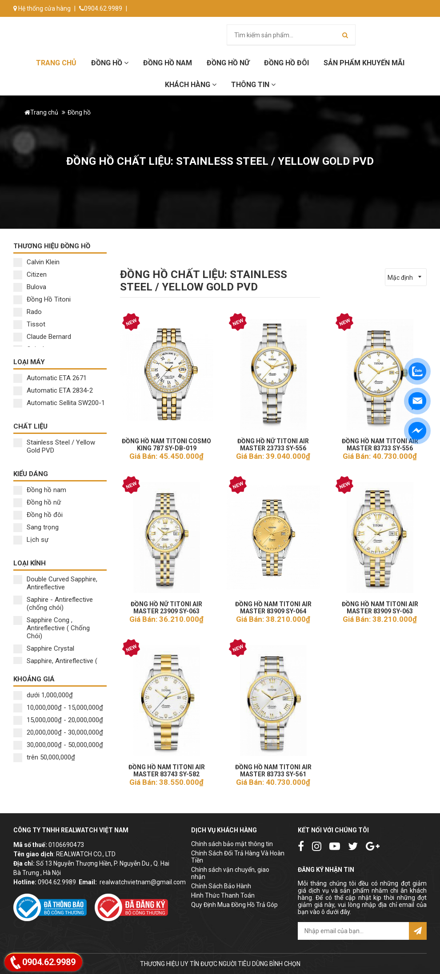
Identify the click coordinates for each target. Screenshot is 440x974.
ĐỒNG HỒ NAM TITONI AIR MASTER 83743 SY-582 (166, 767)
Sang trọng (36, 527)
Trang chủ (56, 63)
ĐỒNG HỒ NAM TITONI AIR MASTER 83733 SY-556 (379, 441)
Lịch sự (30, 540)
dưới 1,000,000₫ (43, 695)
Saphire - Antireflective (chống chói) (53, 604)
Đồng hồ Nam (167, 63)
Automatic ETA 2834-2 (53, 390)
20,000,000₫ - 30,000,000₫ (58, 732)
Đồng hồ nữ (37, 502)
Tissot (29, 324)
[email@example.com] (353, 931)
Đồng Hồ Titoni (42, 299)
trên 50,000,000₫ (44, 757)
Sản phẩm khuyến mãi (364, 63)
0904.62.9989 (100, 8)
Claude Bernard (42, 337)
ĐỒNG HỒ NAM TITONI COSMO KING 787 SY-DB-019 (166, 441)
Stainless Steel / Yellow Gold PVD (54, 446)
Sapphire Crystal (43, 648)
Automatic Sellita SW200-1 (59, 403)
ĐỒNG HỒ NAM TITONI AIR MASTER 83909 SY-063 (379, 604)
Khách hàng (190, 84)
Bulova (29, 287)
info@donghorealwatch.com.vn (61, 25)
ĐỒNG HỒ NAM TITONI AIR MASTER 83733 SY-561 (273, 767)
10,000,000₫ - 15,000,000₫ (58, 708)
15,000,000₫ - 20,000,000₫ (58, 720)
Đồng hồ (109, 63)
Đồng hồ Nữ (228, 63)
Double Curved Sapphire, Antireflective (55, 583)
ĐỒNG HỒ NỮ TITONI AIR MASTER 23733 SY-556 (273, 441)
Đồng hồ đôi (286, 63)
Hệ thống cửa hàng (42, 8)
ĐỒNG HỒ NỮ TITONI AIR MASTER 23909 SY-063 (166, 604)
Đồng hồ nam (39, 490)
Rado (27, 312)
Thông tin (253, 84)
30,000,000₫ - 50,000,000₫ (58, 745)
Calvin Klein (36, 262)
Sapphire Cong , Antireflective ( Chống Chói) (51, 628)
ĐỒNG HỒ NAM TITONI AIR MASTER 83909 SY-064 (273, 604)
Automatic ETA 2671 (50, 378)
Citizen (30, 274)
